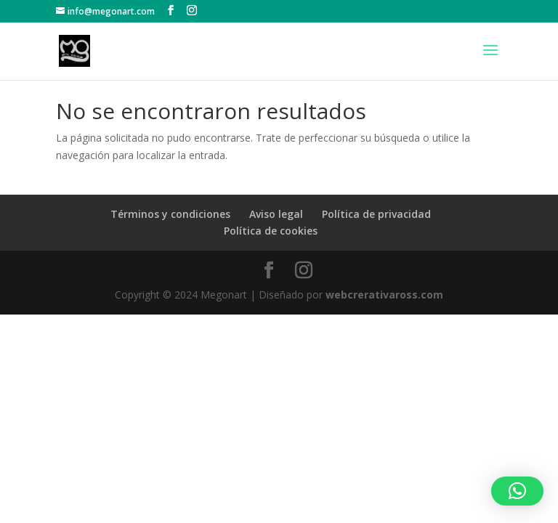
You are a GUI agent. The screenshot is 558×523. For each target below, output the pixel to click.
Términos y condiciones (170, 214)
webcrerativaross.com (384, 294)
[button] (517, 491)
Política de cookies (271, 231)
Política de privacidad (376, 214)
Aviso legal (276, 214)
